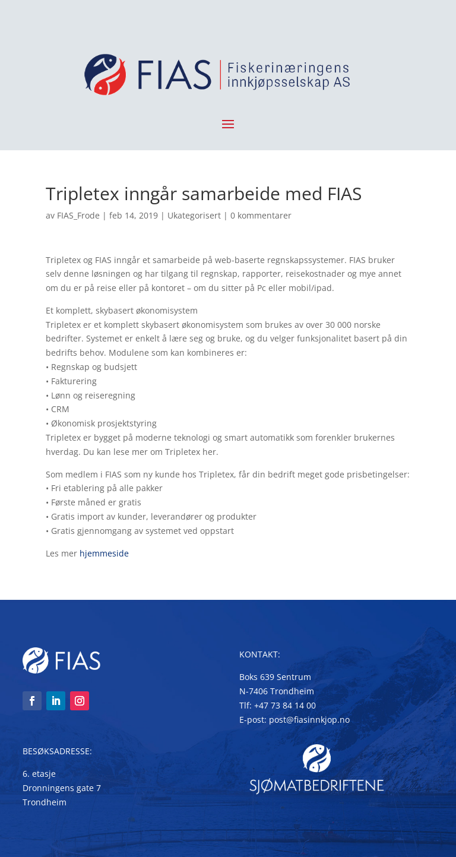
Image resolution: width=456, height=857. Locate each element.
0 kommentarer (261, 215)
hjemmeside (104, 553)
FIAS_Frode (78, 215)
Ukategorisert (194, 215)
